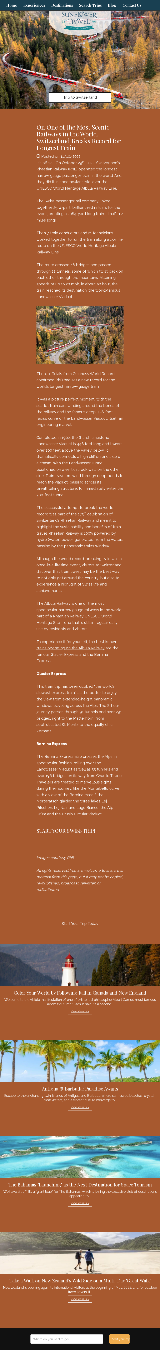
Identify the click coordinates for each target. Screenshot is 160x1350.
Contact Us (131, 5)
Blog (112, 5)
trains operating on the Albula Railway (70, 648)
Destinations (62, 5)
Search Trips (90, 5)
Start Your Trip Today (80, 923)
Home (11, 5)
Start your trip (120, 1339)
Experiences (34, 5)
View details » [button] (80, 1011)
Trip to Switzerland (80, 97)
